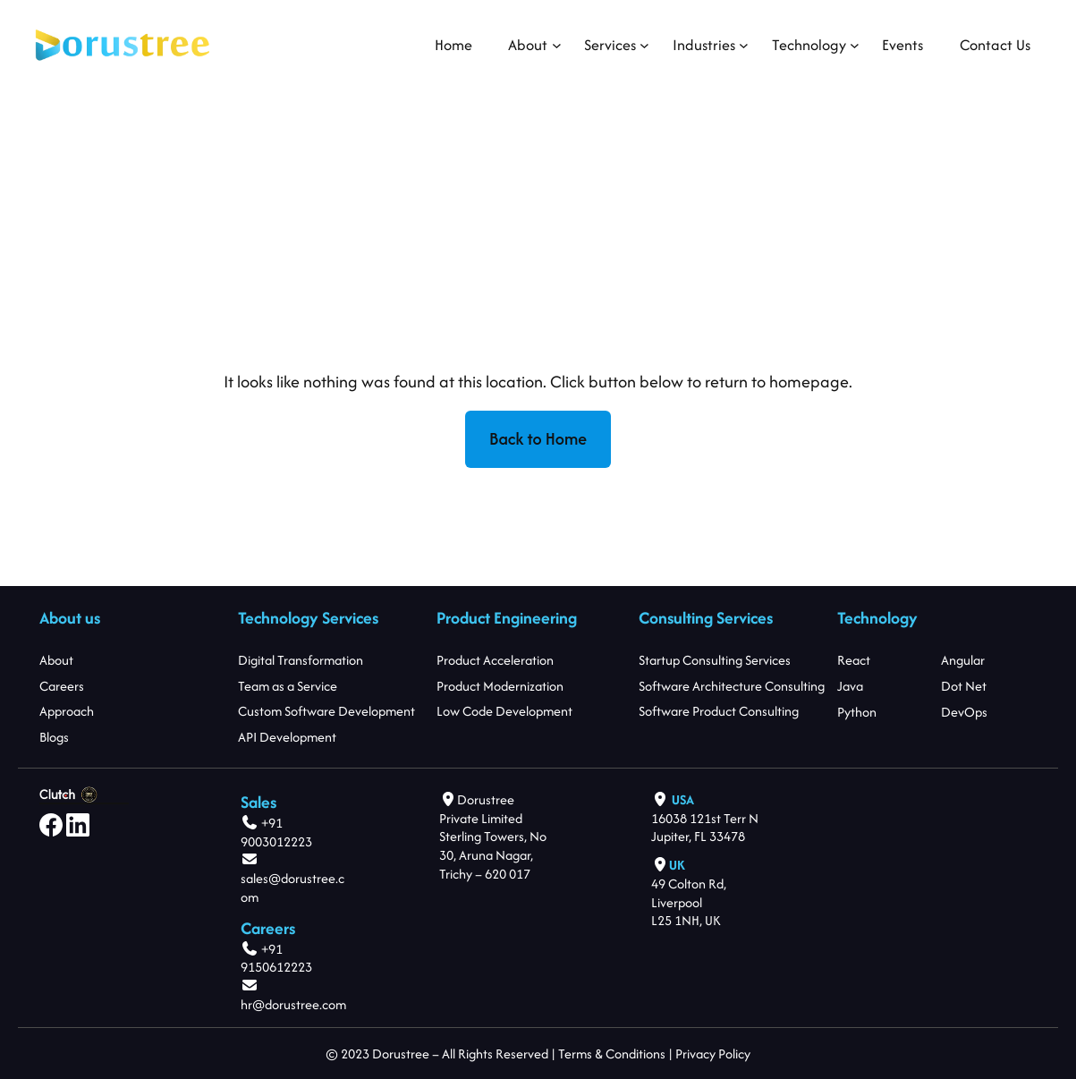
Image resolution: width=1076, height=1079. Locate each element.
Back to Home (538, 439)
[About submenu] (528, 45)
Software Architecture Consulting (732, 685)
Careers (61, 685)
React (853, 659)
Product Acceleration (495, 659)
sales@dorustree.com (292, 887)
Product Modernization (499, 685)
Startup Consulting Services (715, 659)
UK (677, 864)
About (56, 659)
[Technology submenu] (809, 45)
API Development (287, 736)
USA (683, 799)
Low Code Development (504, 710)
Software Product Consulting (719, 710)
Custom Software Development (326, 710)
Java (850, 685)
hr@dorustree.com (293, 1004)
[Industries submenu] (704, 45)
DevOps (965, 710)
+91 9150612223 (276, 958)
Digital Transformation (300, 659)
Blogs (54, 736)
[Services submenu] (610, 45)
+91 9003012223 (276, 832)
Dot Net (964, 685)
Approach (66, 710)
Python (857, 710)
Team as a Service (287, 685)
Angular (964, 659)
